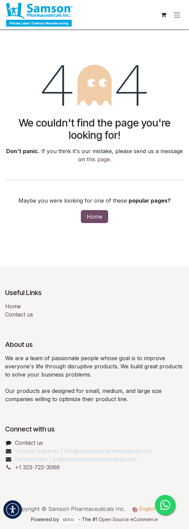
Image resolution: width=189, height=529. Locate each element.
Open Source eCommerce (128, 519)
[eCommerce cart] (163, 14)
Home (94, 216)
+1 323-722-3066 (37, 467)
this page (98, 159)
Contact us (19, 314)
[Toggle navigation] (177, 15)
